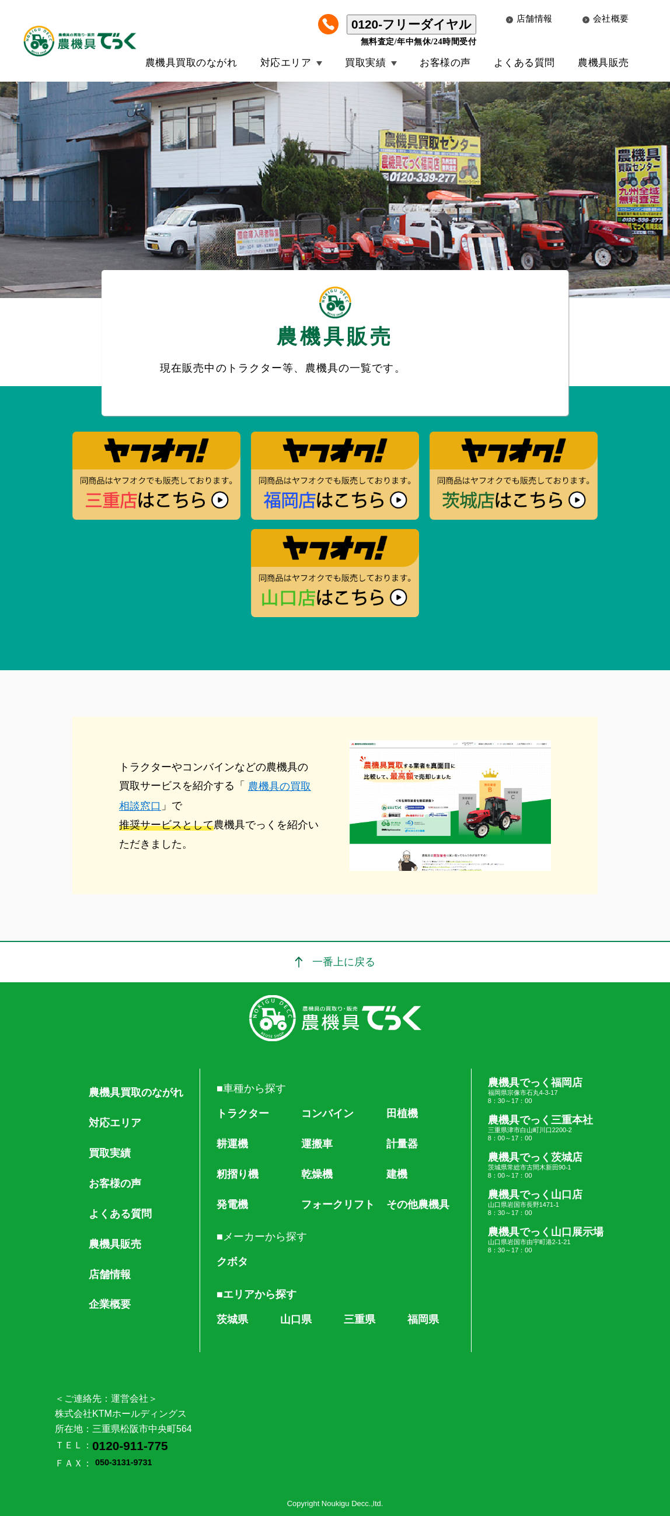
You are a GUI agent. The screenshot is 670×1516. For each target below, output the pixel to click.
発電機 (232, 1204)
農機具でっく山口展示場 (545, 1240)
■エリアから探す (256, 1294)
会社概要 (605, 18)
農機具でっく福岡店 (545, 1091)
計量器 (402, 1144)
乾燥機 (317, 1174)
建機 (396, 1174)
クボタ (232, 1262)
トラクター (243, 1113)
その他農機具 (417, 1204)
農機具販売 (603, 62)
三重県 (359, 1319)
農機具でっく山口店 (545, 1203)
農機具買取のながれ (191, 62)
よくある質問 (524, 62)
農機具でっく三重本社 (545, 1128)
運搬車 (317, 1144)
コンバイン (327, 1113)
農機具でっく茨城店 (545, 1165)
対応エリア (286, 62)
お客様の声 (445, 62)
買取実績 (365, 62)
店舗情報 (529, 18)
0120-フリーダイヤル (411, 24)
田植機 (402, 1113)
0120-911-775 (130, 1445)
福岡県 (423, 1319)
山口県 (296, 1319)
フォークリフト (338, 1204)
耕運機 (232, 1144)
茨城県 (232, 1319)
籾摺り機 (238, 1174)
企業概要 (110, 1304)
